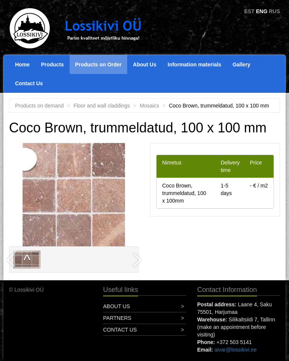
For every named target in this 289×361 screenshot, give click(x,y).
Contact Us (29, 83)
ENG (261, 11)
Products (52, 64)
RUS (274, 11)
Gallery (241, 64)
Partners (117, 318)
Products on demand (39, 106)
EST (249, 11)
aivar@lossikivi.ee (235, 350)
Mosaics (149, 106)
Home (22, 64)
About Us (144, 64)
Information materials (194, 64)
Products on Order (98, 64)
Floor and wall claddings (101, 106)
